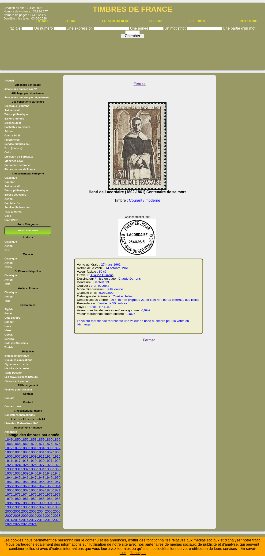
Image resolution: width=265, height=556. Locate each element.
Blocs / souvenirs (15, 194)
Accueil (9, 80)
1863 (9, 444)
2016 (25, 520)
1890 (49, 448)
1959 (17, 486)
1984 (49, 499)
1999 (57, 507)
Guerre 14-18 (12, 135)
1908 (25, 456)
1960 (25, 486)
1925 (25, 465)
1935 (49, 469)
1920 (41, 461)
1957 (57, 482)
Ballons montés (14, 118)
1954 (33, 482)
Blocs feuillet (12, 122)
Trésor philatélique (16, 114)
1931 (17, 469)
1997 (41, 507)
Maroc (8, 330)
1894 (17, 452)
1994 (17, 507)
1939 (25, 473)
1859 (41, 439)
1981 (25, 499)
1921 (49, 461)
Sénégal (9, 338)
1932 (25, 469)
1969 (41, 490)
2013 (57, 515)
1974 (25, 494)
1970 (49, 490)
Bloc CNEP (11, 220)
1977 (49, 494)
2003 (33, 511)
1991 (49, 503)
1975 (33, 494)
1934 (41, 469)
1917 (17, 461)
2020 (57, 520)
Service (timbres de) (17, 144)
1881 (33, 448)
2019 (49, 520)
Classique (10, 177)
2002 (25, 511)
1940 (33, 473)
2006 (57, 511)
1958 (9, 486)
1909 (33, 456)
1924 (17, 465)
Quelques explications (18, 360)
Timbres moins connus (28, 230)
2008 (17, 515)
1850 (17, 439)
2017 (33, 520)
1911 (41, 456)
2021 (9, 524)
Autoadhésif (12, 110)
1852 (25, 439)
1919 (33, 461)
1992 (57, 503)
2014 (9, 520)
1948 (41, 477)
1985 (57, 499)
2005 (49, 511)
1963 (49, 486)
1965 (9, 490)
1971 (57, 490)
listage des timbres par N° (20, 89)
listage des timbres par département (26, 97)
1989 (33, 503)
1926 (33, 465)
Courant (9, 182)
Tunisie (8, 347)
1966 (17, 490)
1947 (33, 477)
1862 (57, 439)
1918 (25, 461)
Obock (8, 334)
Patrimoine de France (17, 165)
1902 (49, 452)
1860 (49, 439)
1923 (9, 465)
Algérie (8, 309)
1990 (41, 503)
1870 (33, 444)
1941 (41, 473)
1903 (57, 452)
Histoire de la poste (16, 368)
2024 (33, 524)
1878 (17, 448)
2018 (41, 520)
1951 (9, 482)
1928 (49, 465)
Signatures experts (16, 364)
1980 (17, 499)
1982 (33, 499)
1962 (41, 486)
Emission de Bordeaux (18, 156)
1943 (57, 473)
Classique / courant (16, 105)
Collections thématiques (19, 414)
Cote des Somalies (16, 343)
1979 (9, 499)
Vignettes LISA (13, 160)
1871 (41, 444)
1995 (25, 507)
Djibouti (9, 321)
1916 (9, 461)
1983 (41, 499)
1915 (57, 456)
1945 (17, 477)
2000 (9, 511)
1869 (25, 444)
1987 (17, 503)
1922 (57, 461)
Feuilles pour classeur (18, 389)
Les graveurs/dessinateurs (21, 376)
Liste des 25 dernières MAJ (21, 423)
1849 (9, 439)
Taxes (8, 267)
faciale (16, 28)
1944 (9, 477)
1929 (57, 465)
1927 (41, 465)
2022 (17, 524)
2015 (17, 520)
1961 (33, 486)
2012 (49, 515)
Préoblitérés (12, 139)
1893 (9, 452)
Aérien (8, 131)
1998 (49, 507)
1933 (33, 469)
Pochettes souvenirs (17, 127)
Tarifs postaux (13, 372)
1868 (17, 444)
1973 (17, 494)
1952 (17, 482)
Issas (7, 326)
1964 (57, 486)
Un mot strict (175, 28)
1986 (9, 503)
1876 (57, 444)
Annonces (10, 431)
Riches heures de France (19, 169)
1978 (57, 494)
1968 (33, 490)
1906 (9, 456)
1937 (9, 473)
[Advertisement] (132, 52)
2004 (41, 511)
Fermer (139, 84)
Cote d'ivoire (12, 317)
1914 (49, 456)
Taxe (7, 250)
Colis (7, 152)
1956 (49, 482)
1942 (49, 473)
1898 (25, 452)
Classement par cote (17, 381)
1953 (25, 482)
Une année (139, 28)
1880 (25, 448)
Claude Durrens (102, 275)
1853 (33, 439)
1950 (57, 477)
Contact (9, 398)
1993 (9, 507)
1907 (17, 456)
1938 (17, 473)
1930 (9, 469)
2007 (9, 515)
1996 (33, 507)
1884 (41, 448)
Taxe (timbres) (13, 148)
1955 (41, 482)
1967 (25, 490)
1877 (9, 448)
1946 (25, 477)
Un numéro (44, 28)
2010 (33, 515)
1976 (41, 494)
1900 (33, 452)
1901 (41, 452)
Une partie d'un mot (239, 28)
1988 (25, 503)
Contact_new (12, 406)
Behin (8, 313)
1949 (49, 477)
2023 (25, 524)
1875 (49, 444)
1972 (9, 494)
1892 (57, 448)
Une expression (80, 28)
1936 (57, 469)
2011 (41, 515)
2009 (25, 515)
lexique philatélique (16, 355)
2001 (17, 511)
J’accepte (138, 553)
